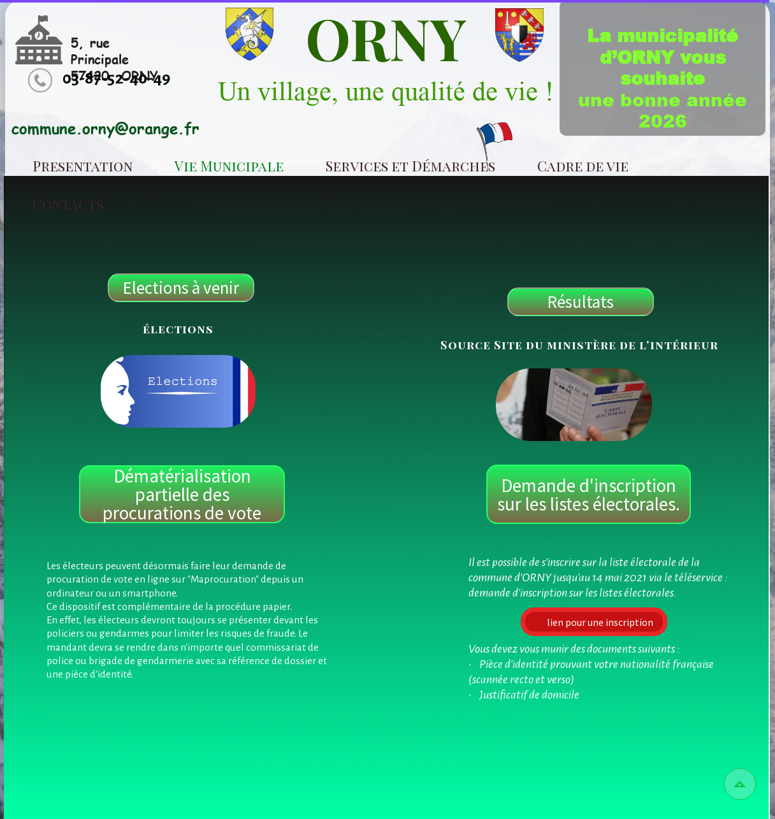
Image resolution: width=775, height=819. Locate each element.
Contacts (68, 204)
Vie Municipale (229, 165)
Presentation (83, 165)
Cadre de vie (582, 165)
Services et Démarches (410, 165)
